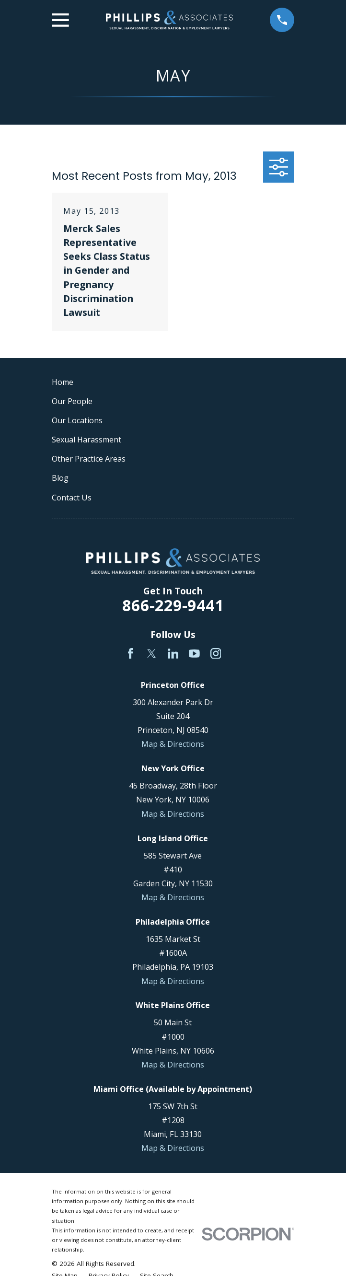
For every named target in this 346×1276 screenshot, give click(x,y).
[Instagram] (215, 653)
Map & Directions (172, 744)
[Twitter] (151, 653)
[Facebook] (130, 653)
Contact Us (72, 497)
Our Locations (77, 420)
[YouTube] (194, 653)
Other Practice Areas (89, 458)
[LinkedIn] (173, 653)
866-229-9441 (173, 605)
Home (62, 382)
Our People (72, 401)
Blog (60, 478)
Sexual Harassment (86, 439)
